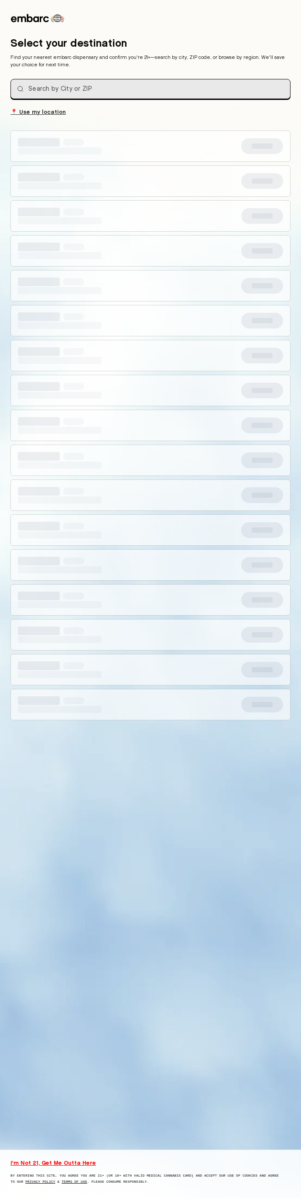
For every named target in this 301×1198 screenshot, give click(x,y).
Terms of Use (74, 1182)
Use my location (38, 111)
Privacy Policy (40, 1182)
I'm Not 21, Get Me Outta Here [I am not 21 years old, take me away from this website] (53, 1162)
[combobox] (150, 89)
